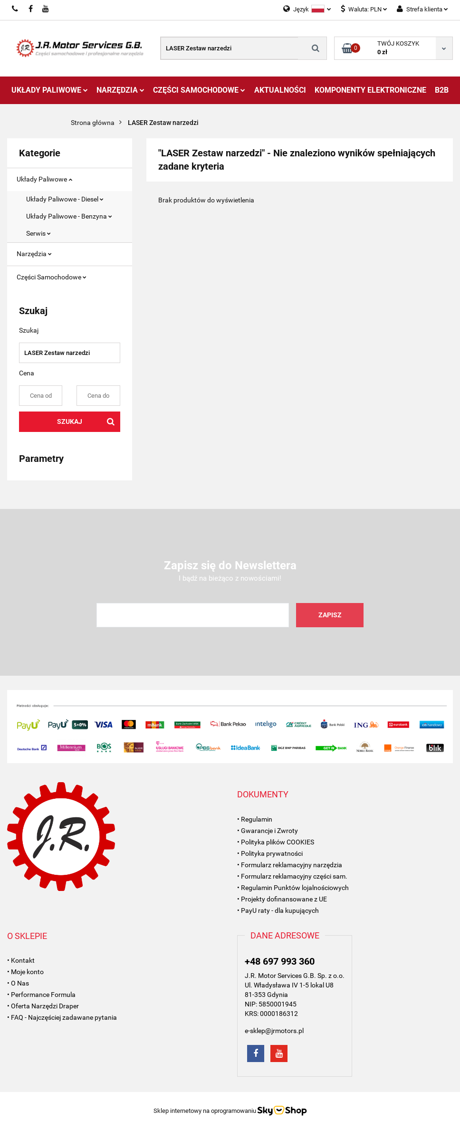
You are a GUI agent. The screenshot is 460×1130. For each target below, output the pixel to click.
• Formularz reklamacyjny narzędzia (289, 865)
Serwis (38, 233)
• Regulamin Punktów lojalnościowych (293, 887)
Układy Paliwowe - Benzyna (69, 216)
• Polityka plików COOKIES (275, 842)
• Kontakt (21, 960)
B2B (442, 90)
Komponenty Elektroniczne (370, 90)
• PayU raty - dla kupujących (278, 910)
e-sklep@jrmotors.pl (274, 1030)
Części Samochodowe (199, 90)
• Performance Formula (41, 994)
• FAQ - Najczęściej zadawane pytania (62, 1017)
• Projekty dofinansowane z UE (282, 899)
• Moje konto (25, 972)
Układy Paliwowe (49, 90)
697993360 (15, 9)
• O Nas (18, 983)
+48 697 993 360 (280, 961)
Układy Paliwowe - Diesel (65, 199)
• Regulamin (254, 819)
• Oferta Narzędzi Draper (43, 1006)
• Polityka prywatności (270, 853)
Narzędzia (120, 90)
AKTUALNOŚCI (280, 90)
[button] (262, 794)
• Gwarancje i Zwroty (267, 830)
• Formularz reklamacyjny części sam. (292, 876)
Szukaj (69, 421)
